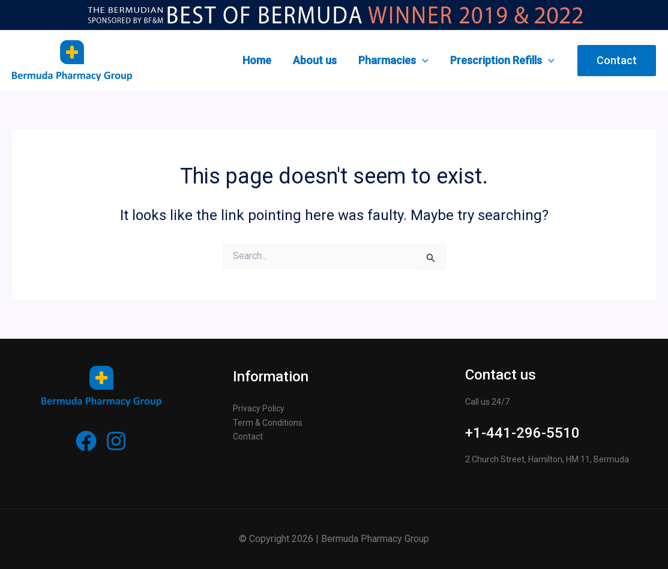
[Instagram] (116, 440)
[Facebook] (86, 440)
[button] (616, 60)
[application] (422, 61)
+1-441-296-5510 (522, 433)
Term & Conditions (267, 422)
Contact (248, 436)
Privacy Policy (258, 408)
